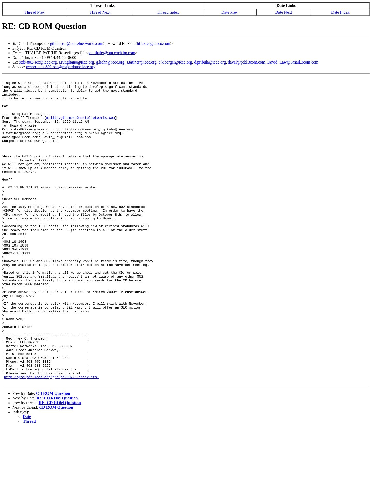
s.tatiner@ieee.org (141, 62)
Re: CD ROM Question (57, 459)
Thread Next (100, 12)
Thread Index (168, 12)
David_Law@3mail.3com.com (293, 62)
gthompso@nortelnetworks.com (76, 43)
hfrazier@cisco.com (153, 43)
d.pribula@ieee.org (210, 62)
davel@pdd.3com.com (246, 62)
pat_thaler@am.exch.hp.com (111, 53)
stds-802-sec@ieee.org (38, 62)
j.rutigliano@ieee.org (76, 62)
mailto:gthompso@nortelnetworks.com (81, 126)
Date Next (283, 12)
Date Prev (229, 12)
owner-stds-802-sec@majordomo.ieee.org (60, 67)
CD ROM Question (53, 454)
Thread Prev (35, 12)
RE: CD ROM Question (60, 464)
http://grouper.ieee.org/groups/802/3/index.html (51, 437)
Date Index (340, 12)
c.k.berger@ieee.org (175, 62)
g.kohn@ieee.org (110, 62)
